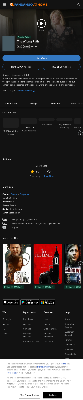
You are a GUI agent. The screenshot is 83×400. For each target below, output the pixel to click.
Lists (46, 319)
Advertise (69, 349)
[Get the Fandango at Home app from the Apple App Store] (10, 302)
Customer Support (69, 333)
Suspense (24, 194)
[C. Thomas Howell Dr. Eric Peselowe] (28, 134)
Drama (14, 194)
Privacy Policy (43, 367)
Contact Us (70, 344)
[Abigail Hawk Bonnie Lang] (64, 134)
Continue (53, 395)
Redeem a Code (31, 341)
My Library (28, 319)
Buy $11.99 (61, 67)
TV (4, 329)
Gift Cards (48, 341)
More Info (55, 103)
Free (5, 333)
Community (35, 176)
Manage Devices (27, 335)
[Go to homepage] (29, 5)
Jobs (67, 359)
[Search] (79, 5)
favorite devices (26, 90)
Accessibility (70, 354)
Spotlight (7, 319)
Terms (63, 364)
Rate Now (48, 176)
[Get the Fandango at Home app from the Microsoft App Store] (47, 302)
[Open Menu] (4, 4)
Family (47, 324)
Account (27, 324)
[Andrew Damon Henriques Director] (10, 134)
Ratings (33, 103)
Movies (6, 324)
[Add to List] (79, 46)
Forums (68, 340)
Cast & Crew (11, 103)
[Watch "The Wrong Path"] (41, 58)
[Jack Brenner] (46, 134)
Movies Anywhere (48, 335)
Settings (27, 329)
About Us (69, 319)
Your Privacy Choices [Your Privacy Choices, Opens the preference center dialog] (29, 395)
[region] (41, 379)
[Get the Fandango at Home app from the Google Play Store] (29, 302)
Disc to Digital (50, 329)
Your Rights (12, 373)
